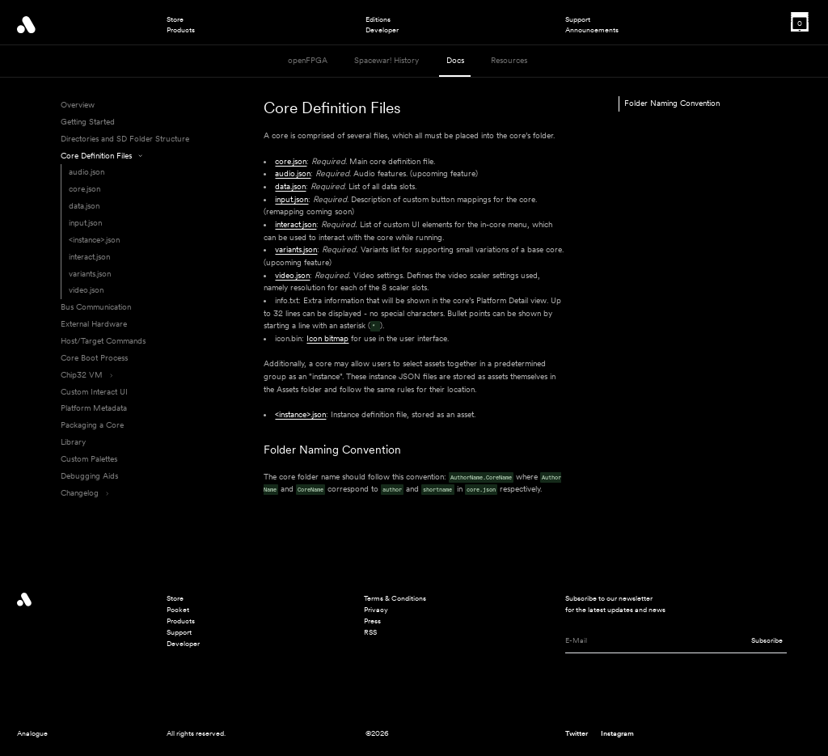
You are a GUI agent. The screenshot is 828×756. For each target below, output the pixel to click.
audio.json (86, 172)
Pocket (178, 609)
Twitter (576, 733)
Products (181, 30)
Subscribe (767, 640)
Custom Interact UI (94, 391)
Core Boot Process (94, 358)
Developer (382, 30)
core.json (84, 189)
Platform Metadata (94, 408)
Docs (455, 60)
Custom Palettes (89, 459)
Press (372, 620)
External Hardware (94, 324)
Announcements (592, 30)
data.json (84, 206)
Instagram (617, 733)
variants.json (90, 273)
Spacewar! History (386, 60)
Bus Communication (96, 307)
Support (577, 19)
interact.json (89, 256)
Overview (78, 104)
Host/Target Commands (103, 341)
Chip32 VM (86, 375)
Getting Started (88, 121)
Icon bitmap (327, 338)
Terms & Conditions (395, 597)
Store (175, 19)
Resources (509, 60)
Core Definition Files (101, 155)
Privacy (376, 609)
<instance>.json (94, 239)
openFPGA (307, 60)
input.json (85, 223)
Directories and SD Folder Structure (125, 138)
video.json (86, 290)
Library (73, 442)
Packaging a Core (92, 425)
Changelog (84, 493)
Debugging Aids (89, 476)
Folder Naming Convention (332, 449)
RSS (370, 631)
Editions (378, 19)
